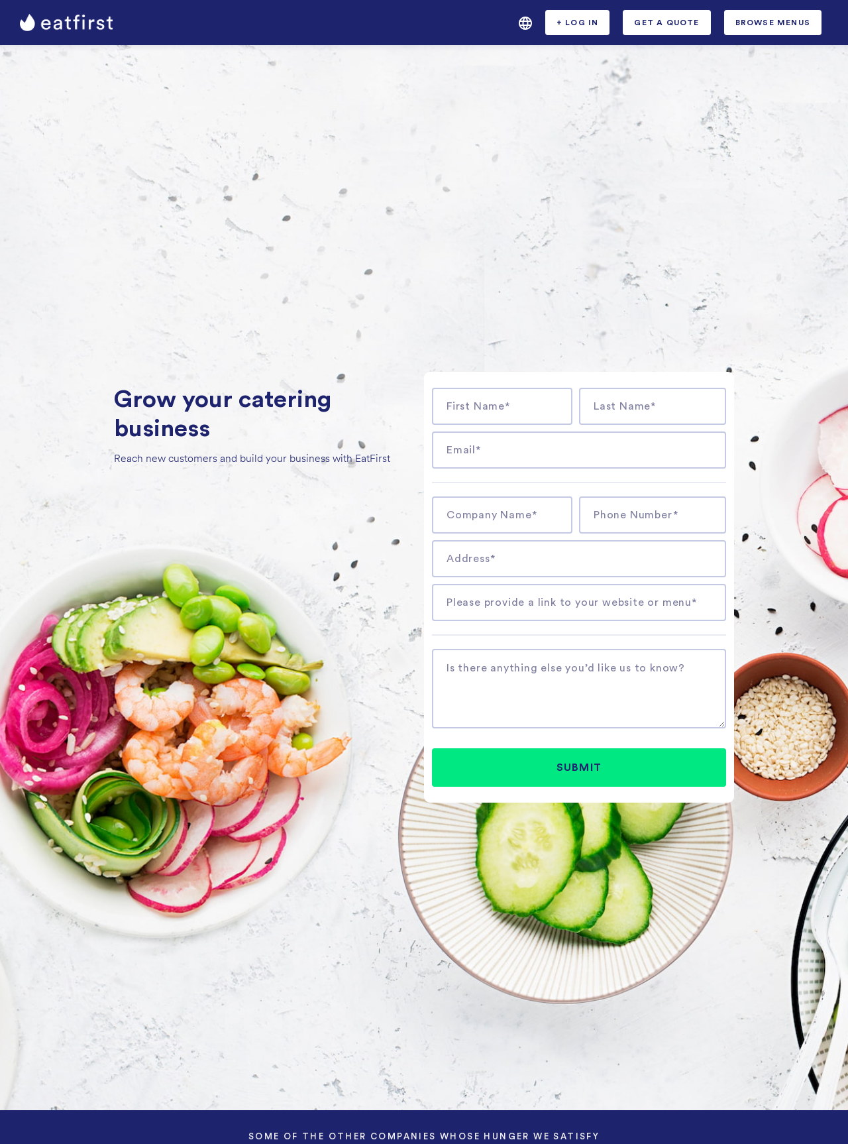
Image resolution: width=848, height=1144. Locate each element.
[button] (525, 22)
